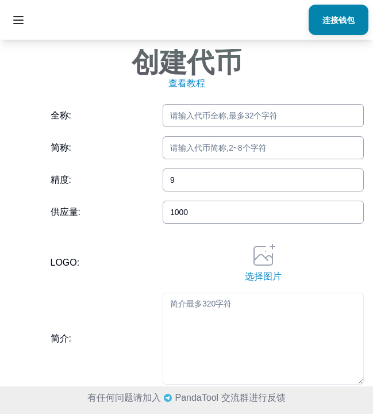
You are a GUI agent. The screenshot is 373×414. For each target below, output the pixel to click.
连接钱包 (338, 19)
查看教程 (186, 83)
